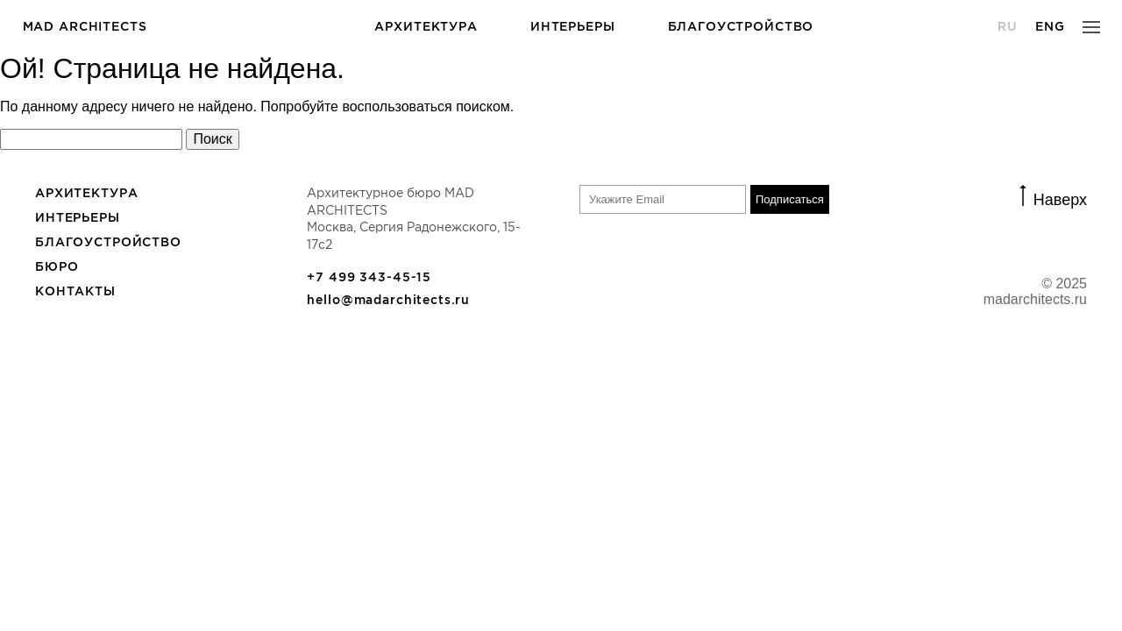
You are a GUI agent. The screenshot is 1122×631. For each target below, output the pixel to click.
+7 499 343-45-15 (369, 277)
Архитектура (425, 26)
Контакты (75, 291)
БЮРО (56, 266)
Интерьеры (572, 26)
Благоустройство (741, 26)
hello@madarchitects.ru (388, 300)
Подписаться (790, 199)
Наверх (1060, 198)
